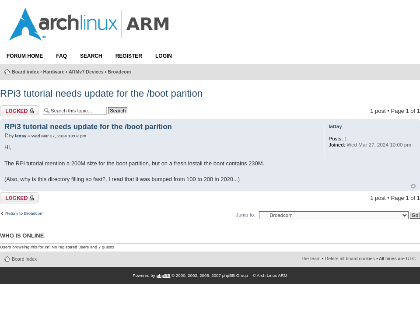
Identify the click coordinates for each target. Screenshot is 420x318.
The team (311, 258)
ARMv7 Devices (86, 71)
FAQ (61, 56)
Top (413, 186)
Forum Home (25, 56)
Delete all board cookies (350, 258)
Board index (25, 71)
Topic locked (19, 110)
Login (163, 56)
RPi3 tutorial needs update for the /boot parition (101, 93)
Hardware (54, 71)
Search (91, 56)
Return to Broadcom (24, 213)
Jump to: (245, 214)
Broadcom (119, 71)
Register (129, 56)
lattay (20, 135)
